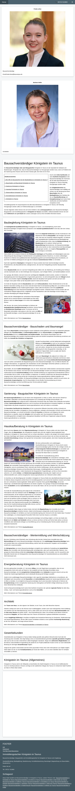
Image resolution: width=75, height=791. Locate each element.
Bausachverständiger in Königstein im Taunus (35, 624)
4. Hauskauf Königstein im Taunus (14, 189)
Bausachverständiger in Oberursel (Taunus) (45, 783)
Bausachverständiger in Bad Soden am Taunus (54, 779)
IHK (4, 747)
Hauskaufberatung (28, 527)
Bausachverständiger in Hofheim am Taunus (43, 785)
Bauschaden (26, 385)
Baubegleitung (27, 318)
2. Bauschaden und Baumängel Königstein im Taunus (20, 183)
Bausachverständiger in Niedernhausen (20, 785)
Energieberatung (27, 593)
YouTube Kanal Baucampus (10, 751)
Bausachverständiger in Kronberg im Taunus (27, 779)
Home (4, 2)
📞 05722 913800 (61, 2)
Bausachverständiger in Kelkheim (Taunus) (15, 781)
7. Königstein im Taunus (11, 199)
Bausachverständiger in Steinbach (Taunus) (20, 783)
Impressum (6, 749)
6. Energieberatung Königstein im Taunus (16, 195)
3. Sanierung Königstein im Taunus (14, 186)
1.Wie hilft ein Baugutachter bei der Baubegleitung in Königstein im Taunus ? (26, 179)
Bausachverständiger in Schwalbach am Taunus (40, 781)
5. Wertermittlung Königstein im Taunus (16, 192)
